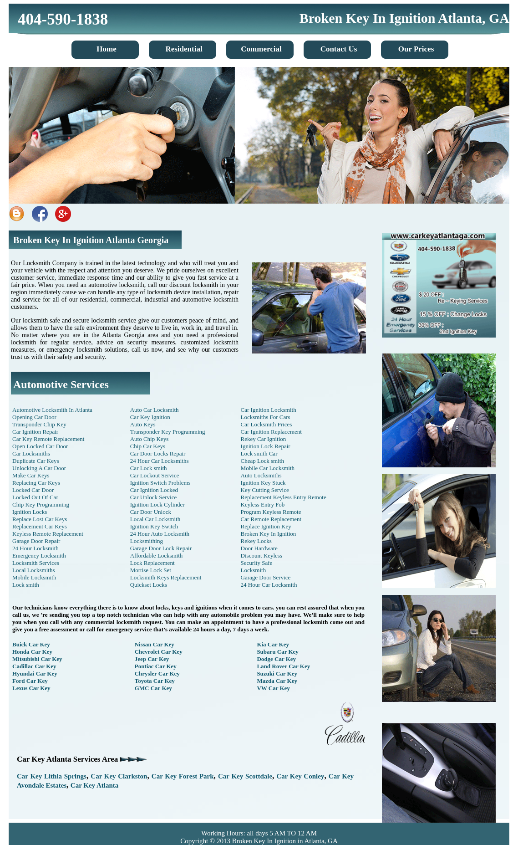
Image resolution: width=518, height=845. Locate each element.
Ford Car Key (30, 680)
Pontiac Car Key (156, 666)
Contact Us (338, 49)
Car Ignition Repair (35, 431)
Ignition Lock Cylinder (157, 504)
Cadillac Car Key (34, 666)
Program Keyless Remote (271, 511)
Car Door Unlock (150, 511)
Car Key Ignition (150, 417)
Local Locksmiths (33, 570)
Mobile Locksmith (34, 577)
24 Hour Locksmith (35, 548)
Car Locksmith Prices (266, 424)
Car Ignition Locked (154, 490)
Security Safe (257, 562)
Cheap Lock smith (262, 460)
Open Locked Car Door (40, 446)
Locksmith (253, 570)
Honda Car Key (32, 651)
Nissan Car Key (154, 644)
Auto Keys (143, 424)
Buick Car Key (31, 644)
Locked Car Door (33, 490)
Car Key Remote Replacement (48, 438)
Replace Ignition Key (266, 526)
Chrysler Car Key (157, 673)
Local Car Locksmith (155, 519)
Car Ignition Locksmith (268, 409)
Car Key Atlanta (95, 785)
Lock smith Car (259, 453)
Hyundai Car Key (34, 673)
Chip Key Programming (40, 504)
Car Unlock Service (153, 497)
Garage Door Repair (36, 541)
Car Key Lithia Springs (51, 776)
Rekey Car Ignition (263, 438)
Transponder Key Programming (167, 431)
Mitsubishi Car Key (37, 659)
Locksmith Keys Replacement (166, 577)
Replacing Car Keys (36, 482)
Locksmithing (146, 541)
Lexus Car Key (31, 688)
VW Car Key (273, 688)
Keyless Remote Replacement (47, 533)
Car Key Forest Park (183, 776)
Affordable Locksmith (156, 555)
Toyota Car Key (155, 680)
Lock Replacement (152, 562)
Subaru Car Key (278, 651)
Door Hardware (259, 548)
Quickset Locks (148, 584)
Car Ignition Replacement (271, 431)
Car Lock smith (148, 468)
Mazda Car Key (277, 680)
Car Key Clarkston (119, 776)
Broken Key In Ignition (268, 533)
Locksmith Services (35, 562)
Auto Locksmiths (261, 475)
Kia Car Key (273, 644)
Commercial (261, 49)
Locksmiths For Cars (265, 417)
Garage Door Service (266, 577)
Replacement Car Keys (39, 526)
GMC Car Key (153, 688)
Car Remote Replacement (271, 519)
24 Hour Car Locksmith (269, 584)
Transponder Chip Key (39, 424)
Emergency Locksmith (39, 555)
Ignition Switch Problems (160, 482)
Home (106, 49)
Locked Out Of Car (35, 497)
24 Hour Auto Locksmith (159, 533)
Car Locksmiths (31, 453)
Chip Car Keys (147, 446)
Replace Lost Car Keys (39, 519)
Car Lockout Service (154, 475)
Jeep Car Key (152, 659)
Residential (183, 49)
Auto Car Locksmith (154, 409)
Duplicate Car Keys (35, 460)
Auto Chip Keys (149, 438)
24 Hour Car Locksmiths (159, 460)
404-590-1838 (63, 19)
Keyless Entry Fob (263, 504)
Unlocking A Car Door (39, 468)
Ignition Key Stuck (263, 482)
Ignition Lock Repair (265, 446)
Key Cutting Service (265, 490)
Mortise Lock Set (150, 570)
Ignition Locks (29, 511)
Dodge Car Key (276, 659)
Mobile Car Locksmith (268, 468)
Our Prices (416, 49)
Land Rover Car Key (283, 666)
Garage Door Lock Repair (161, 548)
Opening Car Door (34, 417)
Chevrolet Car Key (159, 651)
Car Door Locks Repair (158, 453)
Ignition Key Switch (154, 526)
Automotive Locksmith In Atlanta (52, 409)
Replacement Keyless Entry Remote (283, 497)
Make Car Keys (31, 475)
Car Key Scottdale (245, 776)
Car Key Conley (300, 776)
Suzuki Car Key (277, 673)
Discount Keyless (261, 555)
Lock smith (25, 584)
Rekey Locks (256, 541)
